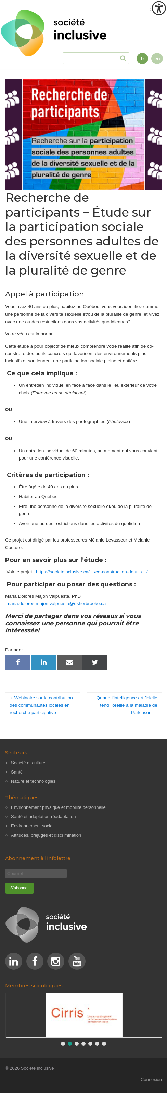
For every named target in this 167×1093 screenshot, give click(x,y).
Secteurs (16, 752)
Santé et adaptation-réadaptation (43, 816)
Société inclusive (37, 1068)
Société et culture (28, 762)
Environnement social (32, 825)
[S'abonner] (19, 888)
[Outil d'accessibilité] (159, 8)
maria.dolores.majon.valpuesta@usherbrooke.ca (56, 603)
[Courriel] (36, 873)
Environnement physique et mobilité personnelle (58, 807)
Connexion (151, 1079)
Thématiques (22, 797)
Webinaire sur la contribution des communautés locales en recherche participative (41, 705)
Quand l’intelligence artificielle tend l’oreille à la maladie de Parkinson (127, 705)
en (157, 58)
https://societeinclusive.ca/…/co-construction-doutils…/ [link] (91, 571)
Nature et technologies (33, 781)
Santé (17, 772)
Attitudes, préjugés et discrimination (46, 835)
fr (142, 58)
